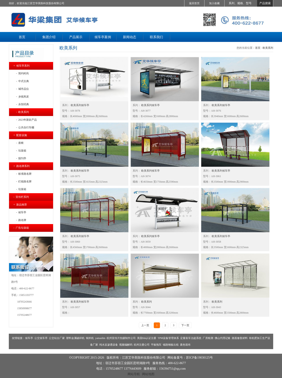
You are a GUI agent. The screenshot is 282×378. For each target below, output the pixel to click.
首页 (257, 47)
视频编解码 (125, 344)
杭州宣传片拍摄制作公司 (121, 338)
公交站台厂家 (57, 338)
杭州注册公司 (142, 344)
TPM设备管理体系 (168, 338)
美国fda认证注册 (146, 338)
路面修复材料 (240, 338)
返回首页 (194, 3)
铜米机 (90, 338)
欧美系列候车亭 (79, 105)
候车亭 (29, 338)
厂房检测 (208, 338)
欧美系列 (268, 47)
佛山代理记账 (222, 338)
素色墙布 (185, 344)
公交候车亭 (41, 338)
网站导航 (134, 374)
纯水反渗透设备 (108, 344)
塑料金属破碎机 (75, 338)
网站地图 (148, 374)
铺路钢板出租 (171, 344)
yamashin (100, 338)
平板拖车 (156, 344)
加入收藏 (214, 3)
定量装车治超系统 (190, 338)
